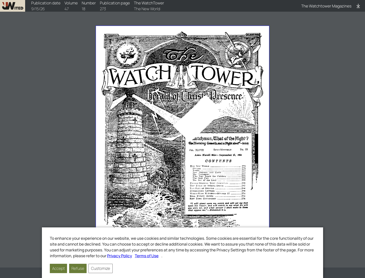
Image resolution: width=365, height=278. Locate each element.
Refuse (77, 268)
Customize (100, 268)
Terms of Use (147, 255)
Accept (58, 268)
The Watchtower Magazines (326, 6)
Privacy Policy (119, 255)
